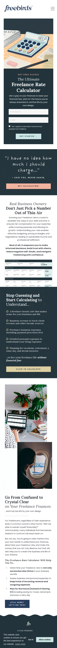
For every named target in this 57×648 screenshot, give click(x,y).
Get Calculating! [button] (28, 186)
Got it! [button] (30, 640)
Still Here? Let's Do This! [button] (17, 604)
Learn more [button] (20, 644)
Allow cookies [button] (45, 640)
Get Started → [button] (28, 136)
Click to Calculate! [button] (28, 369)
